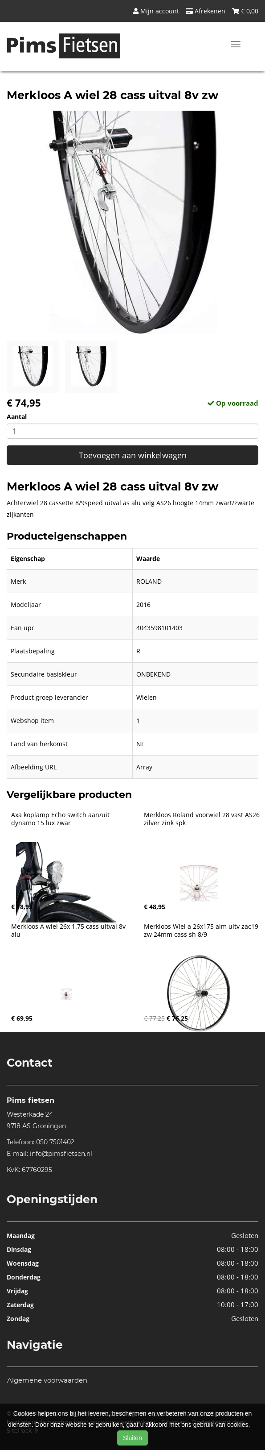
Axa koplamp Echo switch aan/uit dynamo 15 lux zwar (61, 819)
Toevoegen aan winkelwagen (133, 455)
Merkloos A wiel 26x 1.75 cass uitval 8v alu (69, 930)
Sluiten (132, 1438)
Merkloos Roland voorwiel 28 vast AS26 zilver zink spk (202, 819)
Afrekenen (205, 11)
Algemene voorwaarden (47, 1380)
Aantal (17, 416)
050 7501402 (55, 1142)
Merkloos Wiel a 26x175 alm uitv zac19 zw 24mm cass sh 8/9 (202, 930)
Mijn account (156, 11)
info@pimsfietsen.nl (61, 1154)
